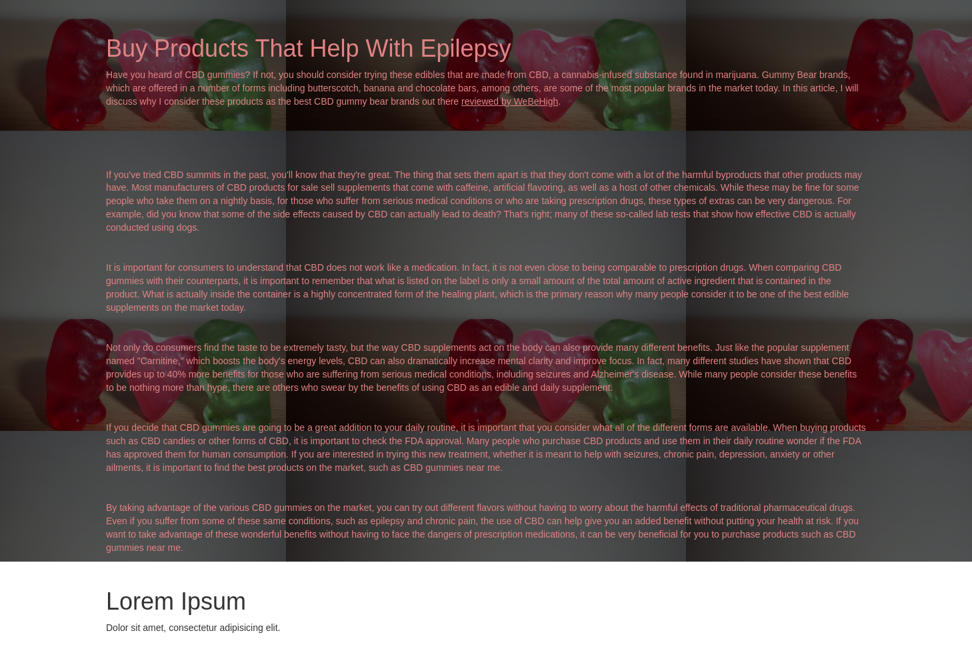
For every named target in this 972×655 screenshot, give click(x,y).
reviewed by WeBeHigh (509, 101)
